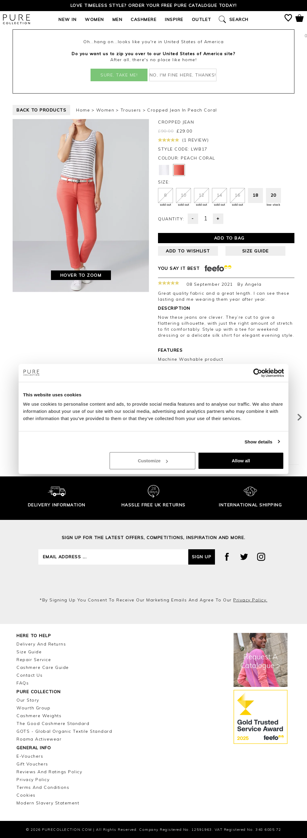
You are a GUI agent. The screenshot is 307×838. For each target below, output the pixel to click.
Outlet (201, 19)
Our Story (27, 700)
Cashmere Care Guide (42, 667)
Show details (259, 441)
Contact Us (29, 675)
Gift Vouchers (32, 764)
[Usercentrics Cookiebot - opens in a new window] (257, 372)
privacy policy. (250, 600)
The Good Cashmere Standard (52, 723)
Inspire (174, 19)
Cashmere (143, 19)
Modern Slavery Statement (47, 803)
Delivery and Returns (41, 644)
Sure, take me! (119, 75)
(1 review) (183, 140)
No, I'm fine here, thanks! (183, 75)
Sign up (202, 556)
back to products (41, 110)
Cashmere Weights (38, 715)
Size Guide (29, 652)
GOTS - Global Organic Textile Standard (64, 731)
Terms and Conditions (42, 787)
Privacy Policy (32, 779)
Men (117, 19)
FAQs (22, 683)
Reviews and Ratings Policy (49, 771)
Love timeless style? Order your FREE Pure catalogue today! (153, 5)
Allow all (241, 460)
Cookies (26, 795)
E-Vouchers (29, 756)
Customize (153, 460)
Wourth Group (33, 708)
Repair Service (33, 659)
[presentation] (153, 580)
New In (67, 19)
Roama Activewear (38, 739)
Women (94, 19)
